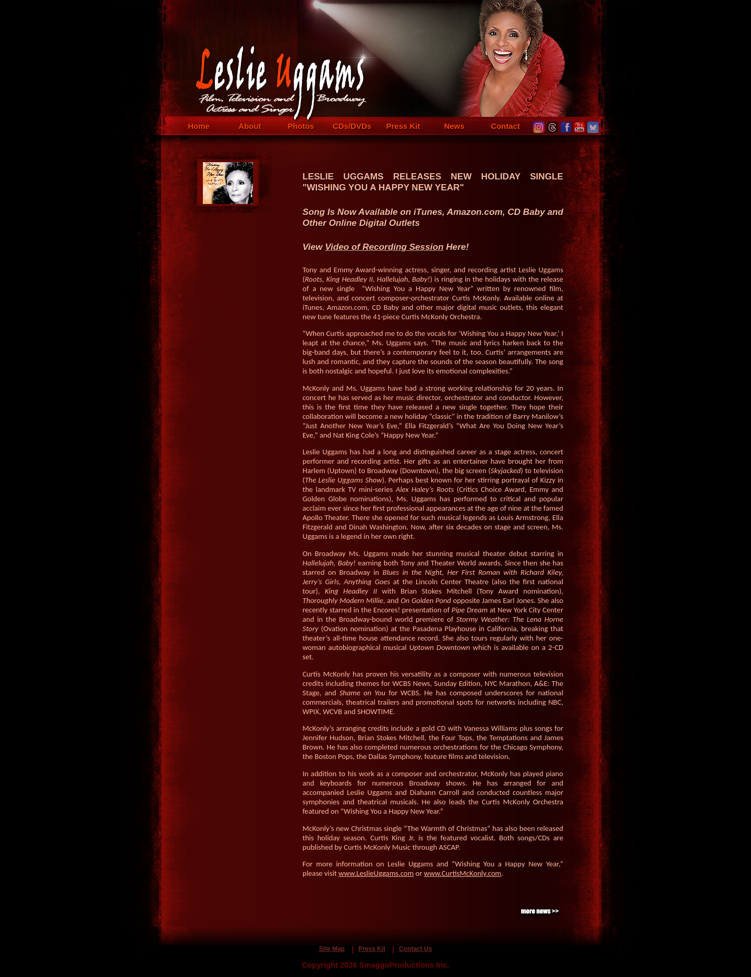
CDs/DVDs (352, 126)
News (454, 126)
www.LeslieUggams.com (376, 873)
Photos (301, 126)
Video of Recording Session (384, 247)
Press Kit (403, 126)
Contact (505, 126)
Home (199, 126)
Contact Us (415, 948)
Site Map (332, 948)
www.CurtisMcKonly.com (462, 873)
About (249, 126)
